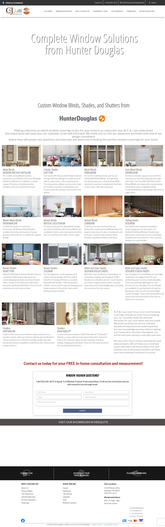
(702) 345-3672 (110, 493)
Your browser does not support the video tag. (82, 58)
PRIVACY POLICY (97, 524)
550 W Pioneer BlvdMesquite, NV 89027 (112, 489)
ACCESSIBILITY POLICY (111, 524)
